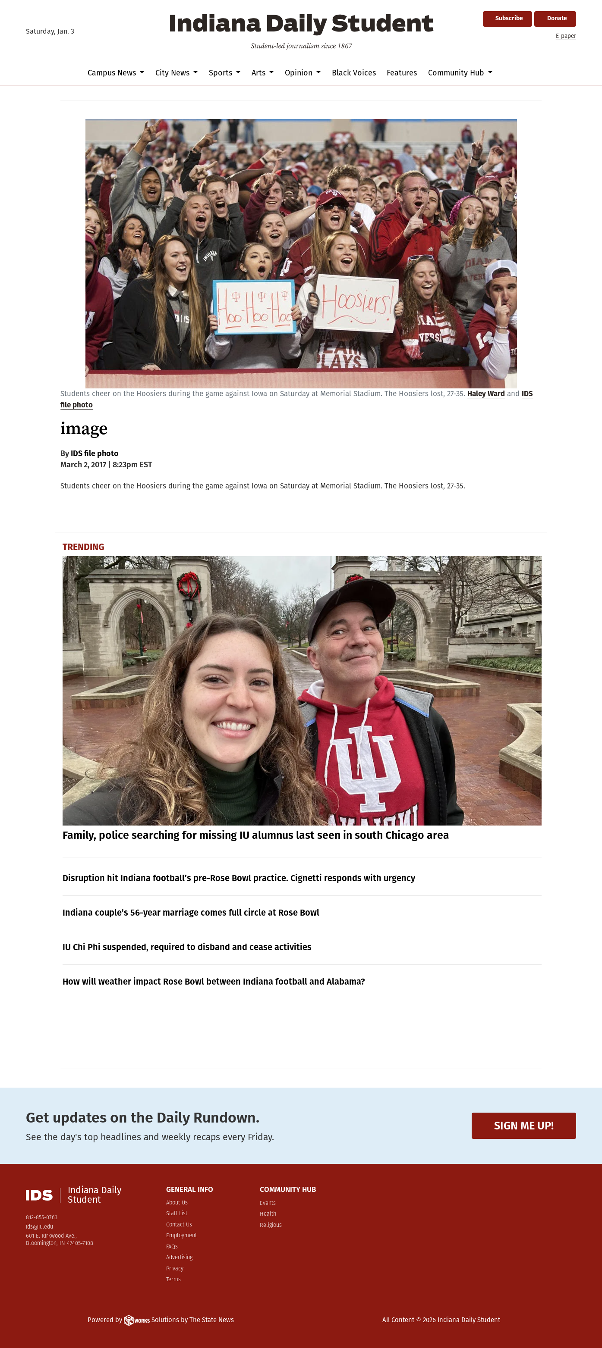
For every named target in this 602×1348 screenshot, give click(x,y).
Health (268, 1214)
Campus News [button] (113, 73)
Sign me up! (524, 1125)
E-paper (566, 36)
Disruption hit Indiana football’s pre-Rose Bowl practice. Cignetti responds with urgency (239, 878)
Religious (271, 1225)
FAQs (172, 1247)
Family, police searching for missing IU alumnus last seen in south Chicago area (256, 835)
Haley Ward (486, 394)
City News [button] (173, 73)
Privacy (174, 1269)
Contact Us (179, 1225)
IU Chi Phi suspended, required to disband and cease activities (187, 947)
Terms (173, 1279)
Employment (181, 1236)
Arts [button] (260, 73)
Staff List (176, 1214)
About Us (177, 1203)
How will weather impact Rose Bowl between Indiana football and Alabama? (214, 981)
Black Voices (354, 73)
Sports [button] (221, 73)
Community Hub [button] (457, 73)
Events (268, 1203)
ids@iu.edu (39, 1227)
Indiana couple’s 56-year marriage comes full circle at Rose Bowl (191, 912)
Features (402, 73)
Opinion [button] (300, 73)
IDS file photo (95, 453)
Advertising (179, 1257)
